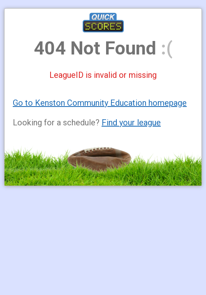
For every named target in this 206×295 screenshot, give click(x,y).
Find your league (131, 122)
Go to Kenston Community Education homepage (100, 103)
